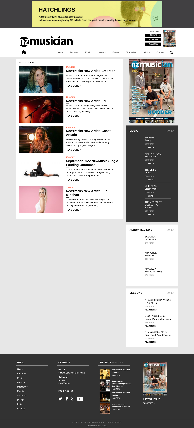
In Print (146, 52)
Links (19, 404)
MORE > (170, 131)
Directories (131, 52)
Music (88, 52)
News (60, 52)
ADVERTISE (153, 40)
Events (115, 52)
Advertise (21, 395)
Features (74, 52)
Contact (160, 52)
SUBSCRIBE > (149, 403)
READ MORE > (73, 86)
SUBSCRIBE (153, 44)
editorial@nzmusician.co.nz (71, 373)
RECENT (105, 362)
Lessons (102, 52)
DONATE (153, 35)
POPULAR (117, 362)
